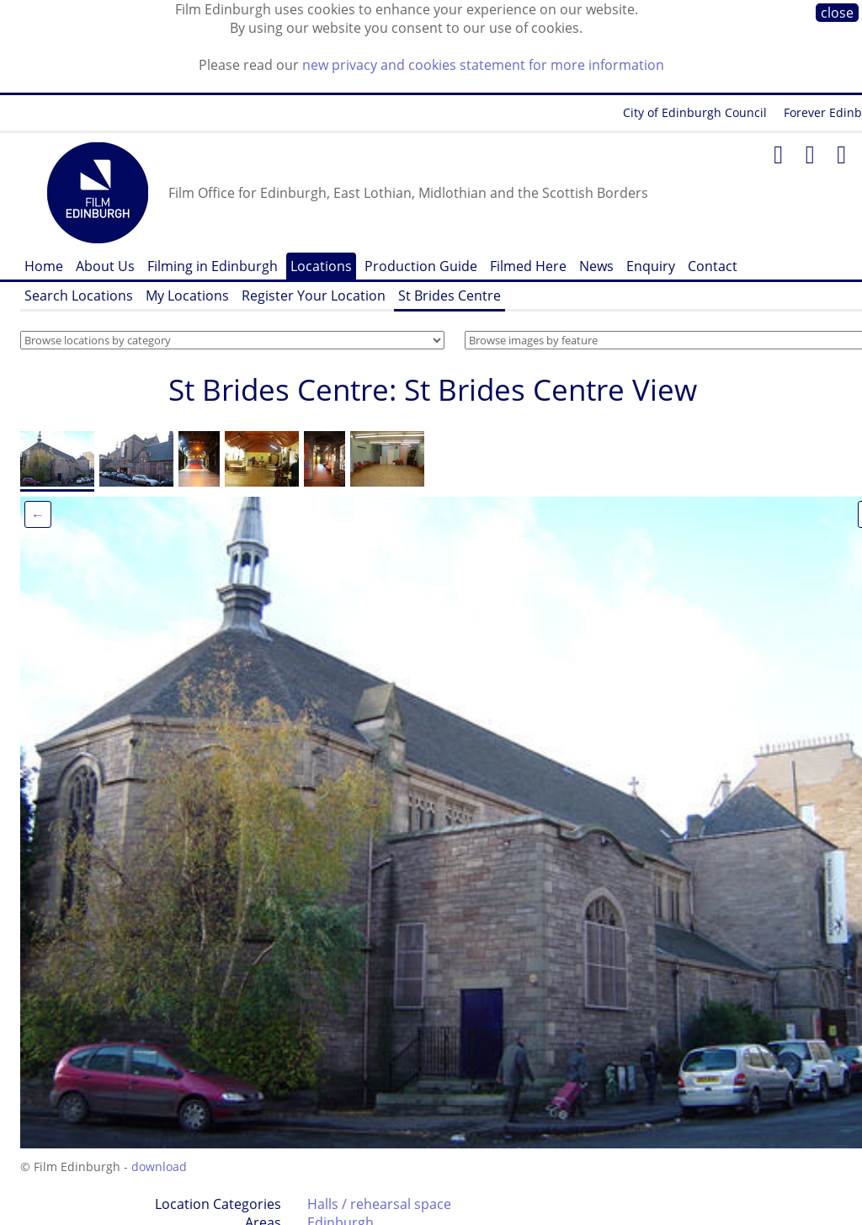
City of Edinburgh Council (695, 112)
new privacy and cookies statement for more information (483, 65)
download (159, 1166)
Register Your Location (314, 295)
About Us (105, 266)
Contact (712, 266)
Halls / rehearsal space (379, 1204)
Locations (321, 266)
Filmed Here (528, 266)
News (596, 266)
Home (43, 266)
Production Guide (420, 266)
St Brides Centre (449, 295)
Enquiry (650, 266)
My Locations (187, 295)
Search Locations (78, 295)
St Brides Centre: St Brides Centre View (432, 389)
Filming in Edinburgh (212, 266)
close (837, 12)
